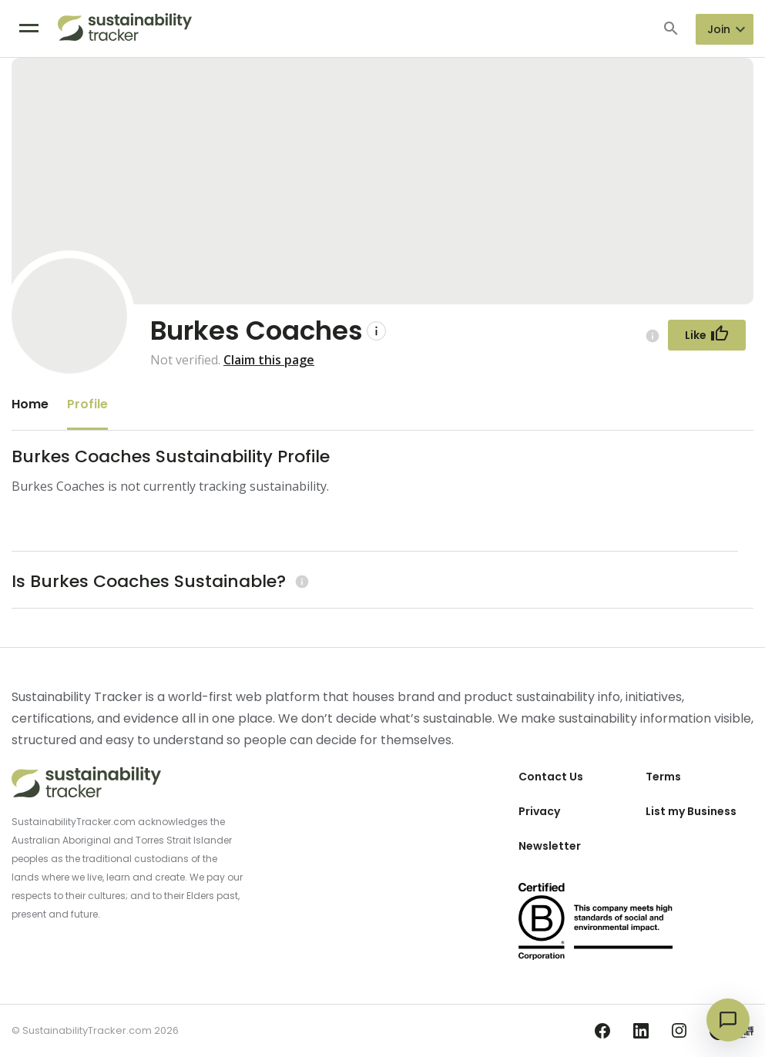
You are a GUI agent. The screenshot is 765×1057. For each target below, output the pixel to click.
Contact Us (550, 776)
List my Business (691, 811)
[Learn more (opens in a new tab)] (300, 581)
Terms (663, 776)
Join (718, 29)
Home (30, 404)
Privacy (539, 811)
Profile (87, 404)
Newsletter (549, 846)
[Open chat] (728, 1020)
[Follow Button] (707, 335)
